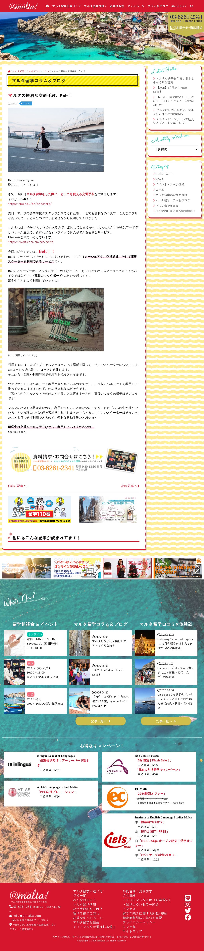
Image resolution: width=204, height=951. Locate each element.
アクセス (129, 908)
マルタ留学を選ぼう (66, 6)
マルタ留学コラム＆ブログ (172, 200)
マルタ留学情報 (95, 6)
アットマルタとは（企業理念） (149, 899)
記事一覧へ (99, 721)
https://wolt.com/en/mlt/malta (30, 241)
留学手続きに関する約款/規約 (145, 913)
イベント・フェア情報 (169, 184)
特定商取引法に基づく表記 (142, 917)
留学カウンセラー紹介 (142, 904)
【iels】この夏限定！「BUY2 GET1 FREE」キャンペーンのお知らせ (173, 101)
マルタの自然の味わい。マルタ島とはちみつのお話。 (173, 112)
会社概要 (129, 895)
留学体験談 (117, 6)
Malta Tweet (164, 174)
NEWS (159, 179)
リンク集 (129, 926)
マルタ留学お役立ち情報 (171, 195)
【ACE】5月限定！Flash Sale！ (170, 89)
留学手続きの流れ (86, 913)
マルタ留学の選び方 (88, 891)
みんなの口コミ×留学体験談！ (175, 211)
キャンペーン (136, 6)
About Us (178, 6)
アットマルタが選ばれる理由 (94, 926)
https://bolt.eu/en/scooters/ (30, 203)
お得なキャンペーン (88, 917)
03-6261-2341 (22, 906)
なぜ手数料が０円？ (88, 908)
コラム (26, 103)
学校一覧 (79, 895)
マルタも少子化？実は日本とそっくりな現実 (173, 80)
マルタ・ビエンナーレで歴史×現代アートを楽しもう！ (173, 121)
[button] (6, 568)
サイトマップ (132, 931)
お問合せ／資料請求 (137, 891)
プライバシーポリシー (139, 922)
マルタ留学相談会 (166, 206)
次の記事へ (130, 485)
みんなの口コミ (84, 899)
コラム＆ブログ (158, 6)
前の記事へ (17, 485)
